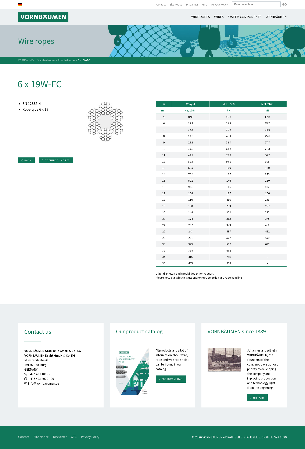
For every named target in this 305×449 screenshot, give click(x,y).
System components (244, 17)
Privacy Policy (219, 4)
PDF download (172, 379)
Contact (161, 4)
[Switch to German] (20, 4)
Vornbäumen (276, 17)
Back (26, 160)
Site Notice (176, 4)
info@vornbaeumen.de (43, 383)
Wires (219, 17)
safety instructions (186, 277)
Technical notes (55, 160)
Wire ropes (200, 17)
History (258, 397)
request (208, 273)
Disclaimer (192, 4)
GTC (204, 4)
